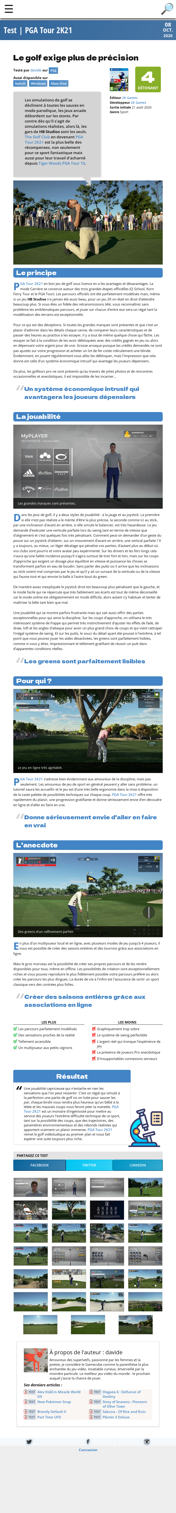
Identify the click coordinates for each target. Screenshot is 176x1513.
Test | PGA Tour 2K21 (38, 30)
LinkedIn (138, 1165)
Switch (20, 84)
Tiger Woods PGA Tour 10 (61, 164)
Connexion (88, 1450)
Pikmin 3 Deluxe (116, 1417)
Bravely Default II (51, 1412)
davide (35, 70)
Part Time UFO (49, 1417)
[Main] (9, 8)
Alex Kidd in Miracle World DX (58, 1394)
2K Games (130, 98)
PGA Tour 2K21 (31, 284)
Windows (38, 84)
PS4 (53, 71)
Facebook (39, 1165)
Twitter (89, 1165)
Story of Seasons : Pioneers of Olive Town (125, 1404)
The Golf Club (37, 137)
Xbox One (59, 84)
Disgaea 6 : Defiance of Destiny (121, 1394)
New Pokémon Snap (54, 1402)
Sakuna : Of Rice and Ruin (124, 1412)
